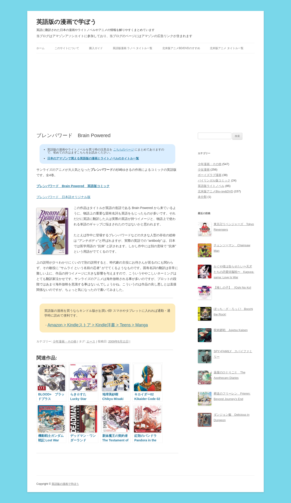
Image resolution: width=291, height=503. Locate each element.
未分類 (202, 197)
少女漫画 (204, 169)
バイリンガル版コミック (214, 180)
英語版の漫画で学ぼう (66, 21)
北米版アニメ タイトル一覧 (226, 48)
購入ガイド (96, 48)
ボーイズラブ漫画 (209, 175)
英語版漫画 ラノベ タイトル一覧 (133, 48)
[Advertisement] (145, 93)
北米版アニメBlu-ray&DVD (215, 191)
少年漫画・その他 (64, 341)
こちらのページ (123, 149)
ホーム (40, 48)
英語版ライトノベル (211, 186)
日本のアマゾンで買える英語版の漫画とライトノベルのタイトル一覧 (93, 158)
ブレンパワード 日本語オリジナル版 (63, 197)
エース (90, 341)
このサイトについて (67, 48)
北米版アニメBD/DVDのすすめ (181, 48)
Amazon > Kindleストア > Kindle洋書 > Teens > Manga (98, 325)
